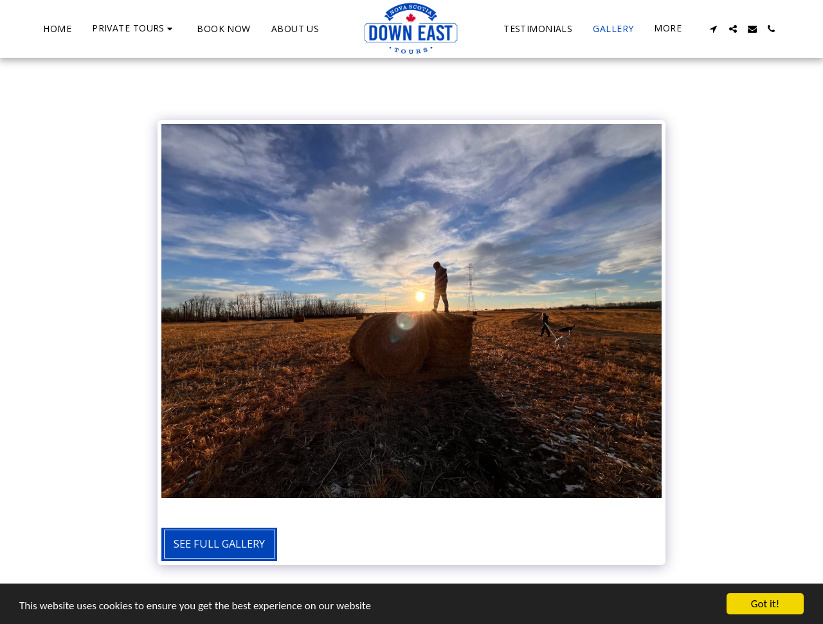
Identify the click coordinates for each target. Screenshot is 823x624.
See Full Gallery (219, 543)
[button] (134, 28)
